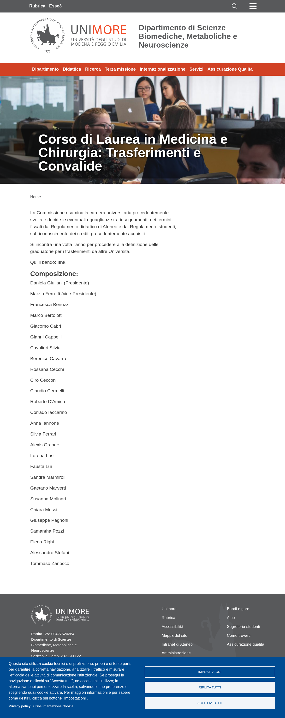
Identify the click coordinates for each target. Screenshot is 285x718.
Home (35, 197)
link (61, 262)
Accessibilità (173, 627)
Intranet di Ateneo (177, 644)
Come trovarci (239, 635)
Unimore (169, 609)
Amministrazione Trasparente (176, 656)
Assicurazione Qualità (230, 69)
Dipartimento (45, 69)
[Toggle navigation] (253, 6)
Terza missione (120, 69)
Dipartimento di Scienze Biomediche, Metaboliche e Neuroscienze (188, 36)
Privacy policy (19, 706)
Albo (231, 618)
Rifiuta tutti (210, 687)
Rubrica (37, 6)
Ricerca (93, 69)
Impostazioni (209, 672)
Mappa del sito (174, 635)
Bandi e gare (238, 609)
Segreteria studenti (243, 627)
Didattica (72, 69)
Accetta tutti (209, 703)
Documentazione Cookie (54, 706)
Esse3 (55, 6)
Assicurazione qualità (245, 644)
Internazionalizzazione (162, 69)
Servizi (196, 69)
